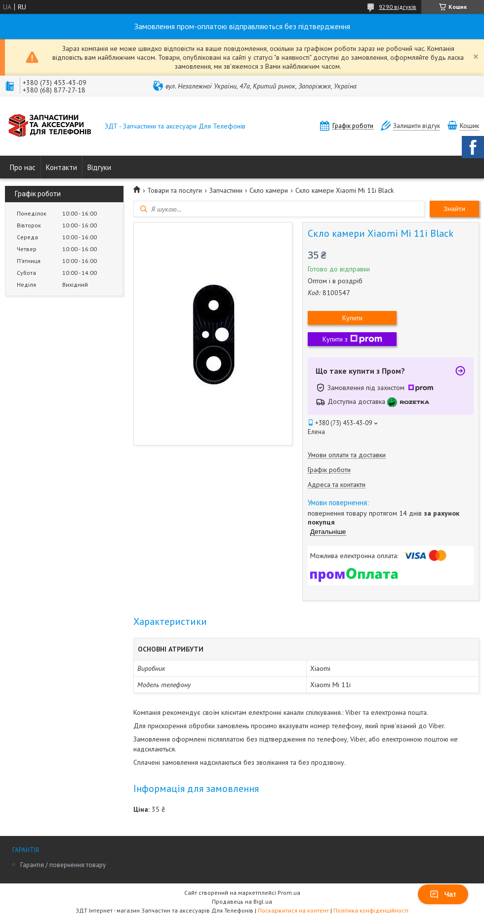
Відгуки (99, 167)
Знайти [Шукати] (454, 209)
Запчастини (225, 190)
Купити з (352, 339)
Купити (352, 317)
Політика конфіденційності (370, 910)
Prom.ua (289, 892)
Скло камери (268, 190)
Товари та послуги (174, 190)
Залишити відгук (416, 126)
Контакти (61, 167)
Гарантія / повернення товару (63, 865)
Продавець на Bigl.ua (242, 901)
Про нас (23, 167)
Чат (443, 894)
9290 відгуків (397, 6)
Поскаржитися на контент (293, 910)
